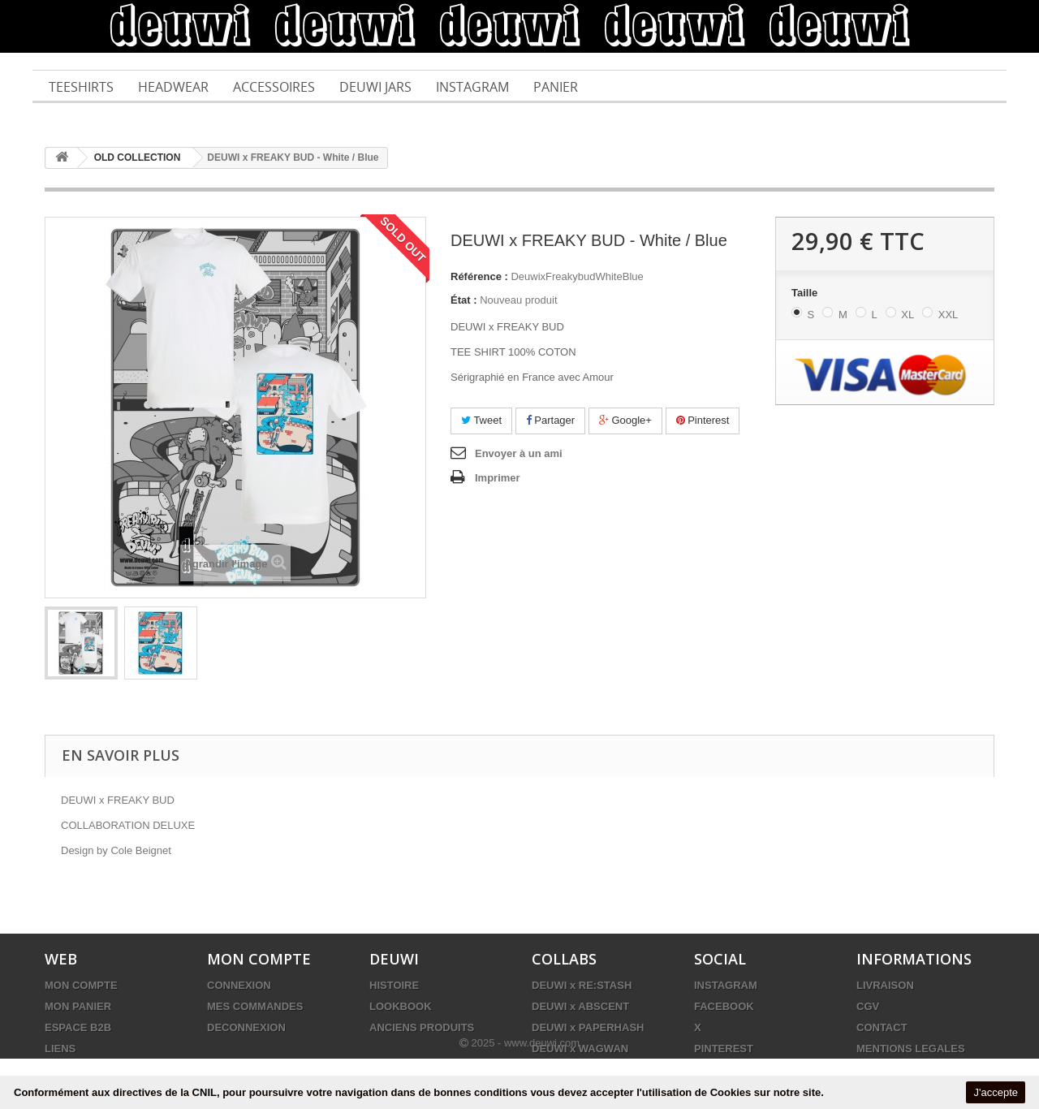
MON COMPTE (81, 985)
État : (464, 300)
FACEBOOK (724, 1006)
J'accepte (995, 1092)
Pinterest (703, 420)
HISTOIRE (394, 985)
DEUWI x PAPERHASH (588, 1027)
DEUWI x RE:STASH (582, 985)
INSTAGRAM (725, 985)
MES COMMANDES (255, 1006)
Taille (806, 293)
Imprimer (497, 478)
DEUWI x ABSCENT (580, 1006)
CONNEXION (239, 985)
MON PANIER (78, 1006)
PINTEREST (723, 1048)
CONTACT (882, 1027)
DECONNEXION (246, 1027)
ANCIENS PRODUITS (421, 1027)
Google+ (625, 420)
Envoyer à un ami (519, 453)
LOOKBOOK (400, 1006)
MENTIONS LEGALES (910, 1048)
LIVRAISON (885, 985)
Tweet (481, 420)
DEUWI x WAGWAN (580, 1048)
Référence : (479, 276)
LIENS (60, 1048)
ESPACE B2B (78, 1027)
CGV (867, 1006)
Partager (550, 420)
